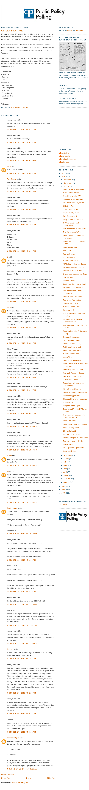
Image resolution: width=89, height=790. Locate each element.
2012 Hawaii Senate (70, 380)
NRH (9, 307)
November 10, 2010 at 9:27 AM (22, 769)
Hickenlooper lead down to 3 (73, 267)
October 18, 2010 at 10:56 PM (22, 465)
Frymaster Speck (13, 738)
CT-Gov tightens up (70, 209)
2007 (64, 493)
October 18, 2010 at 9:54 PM (21, 414)
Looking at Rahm (69, 451)
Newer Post (5, 778)
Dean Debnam (65, 153)
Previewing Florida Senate (73, 370)
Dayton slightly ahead (71, 213)
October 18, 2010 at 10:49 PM (22, 450)
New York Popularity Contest (73, 373)
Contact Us (63, 505)
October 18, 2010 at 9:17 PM (21, 390)
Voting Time (67, 357)
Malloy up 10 (68, 402)
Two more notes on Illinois (73, 441)
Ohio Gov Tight (68, 206)
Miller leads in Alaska (71, 193)
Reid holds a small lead (71, 350)
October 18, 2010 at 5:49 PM (21, 209)
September (67, 455)
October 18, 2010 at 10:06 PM (22, 426)
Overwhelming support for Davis (75, 274)
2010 (64, 177)
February (67, 479)
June (65, 465)
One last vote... (68, 277)
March (66, 475)
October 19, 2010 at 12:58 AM (22, 534)
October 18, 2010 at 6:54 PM (21, 343)
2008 (64, 490)
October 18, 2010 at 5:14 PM (21, 130)
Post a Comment (7, 774)
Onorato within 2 (69, 281)
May (65, 469)
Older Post (51, 778)
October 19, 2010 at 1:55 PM (21, 659)
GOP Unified (68, 444)
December (67, 180)
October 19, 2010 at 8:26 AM (21, 591)
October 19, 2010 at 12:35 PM (22, 643)
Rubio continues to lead (72, 347)
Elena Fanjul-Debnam (68, 159)
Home (28, 778)
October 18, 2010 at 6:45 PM (21, 301)
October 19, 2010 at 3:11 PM (21, 714)
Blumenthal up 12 (69, 431)
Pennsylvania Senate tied (72, 297)
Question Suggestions (71, 337)
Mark (9, 166)
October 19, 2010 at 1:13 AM (21, 560)
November (67, 183)
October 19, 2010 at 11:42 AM (22, 625)
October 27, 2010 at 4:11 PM (21, 732)
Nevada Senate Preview (72, 360)
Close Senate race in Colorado (74, 189)
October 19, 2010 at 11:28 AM (22, 604)
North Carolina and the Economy (75, 424)
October (66, 186)
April (65, 472)
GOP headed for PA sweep (73, 199)
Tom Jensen (11, 179)
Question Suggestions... (72, 396)
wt (8, 471)
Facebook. (80, 30)
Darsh (9, 456)
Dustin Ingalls (12, 508)
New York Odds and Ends (72, 376)
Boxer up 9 (67, 251)
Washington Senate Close (72, 287)
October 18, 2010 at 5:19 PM (21, 142)
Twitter (69, 30)
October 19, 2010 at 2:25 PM (21, 693)
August (66, 459)
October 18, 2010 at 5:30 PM (21, 173)
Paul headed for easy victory (73, 203)
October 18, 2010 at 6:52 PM (21, 328)
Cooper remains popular (72, 406)
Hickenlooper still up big (72, 389)
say (23, 279)
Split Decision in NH (70, 216)
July (65, 462)
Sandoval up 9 (68, 310)
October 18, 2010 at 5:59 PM (21, 225)
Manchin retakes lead (71, 354)
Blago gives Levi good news (73, 448)
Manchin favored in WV (71, 196)
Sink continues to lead (71, 340)
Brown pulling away (70, 247)
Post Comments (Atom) (20, 783)
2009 (64, 486)
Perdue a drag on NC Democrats (75, 438)
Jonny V (10, 649)
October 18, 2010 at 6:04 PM (21, 251)
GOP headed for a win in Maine (75, 229)
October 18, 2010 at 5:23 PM (21, 160)
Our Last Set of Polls (71, 303)
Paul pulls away (69, 254)
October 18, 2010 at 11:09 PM (22, 502)
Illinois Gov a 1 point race (72, 271)
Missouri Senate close (71, 307)
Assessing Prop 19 (70, 257)
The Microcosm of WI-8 (71, 232)
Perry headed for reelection (73, 219)
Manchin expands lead (71, 261)
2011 (64, 173)
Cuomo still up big (69, 421)
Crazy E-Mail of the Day (72, 344)
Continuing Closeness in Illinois (74, 284)
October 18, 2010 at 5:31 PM (21, 191)
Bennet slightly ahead (71, 428)
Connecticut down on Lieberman (75, 392)
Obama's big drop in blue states (75, 399)
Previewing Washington (72, 300)
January (66, 482)
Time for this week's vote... (73, 434)
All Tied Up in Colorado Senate (74, 264)
